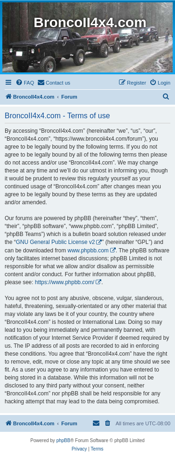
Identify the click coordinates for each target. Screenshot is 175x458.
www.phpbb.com (88, 250)
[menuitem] (24, 82)
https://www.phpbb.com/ (64, 282)
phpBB (63, 440)
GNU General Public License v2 (55, 242)
